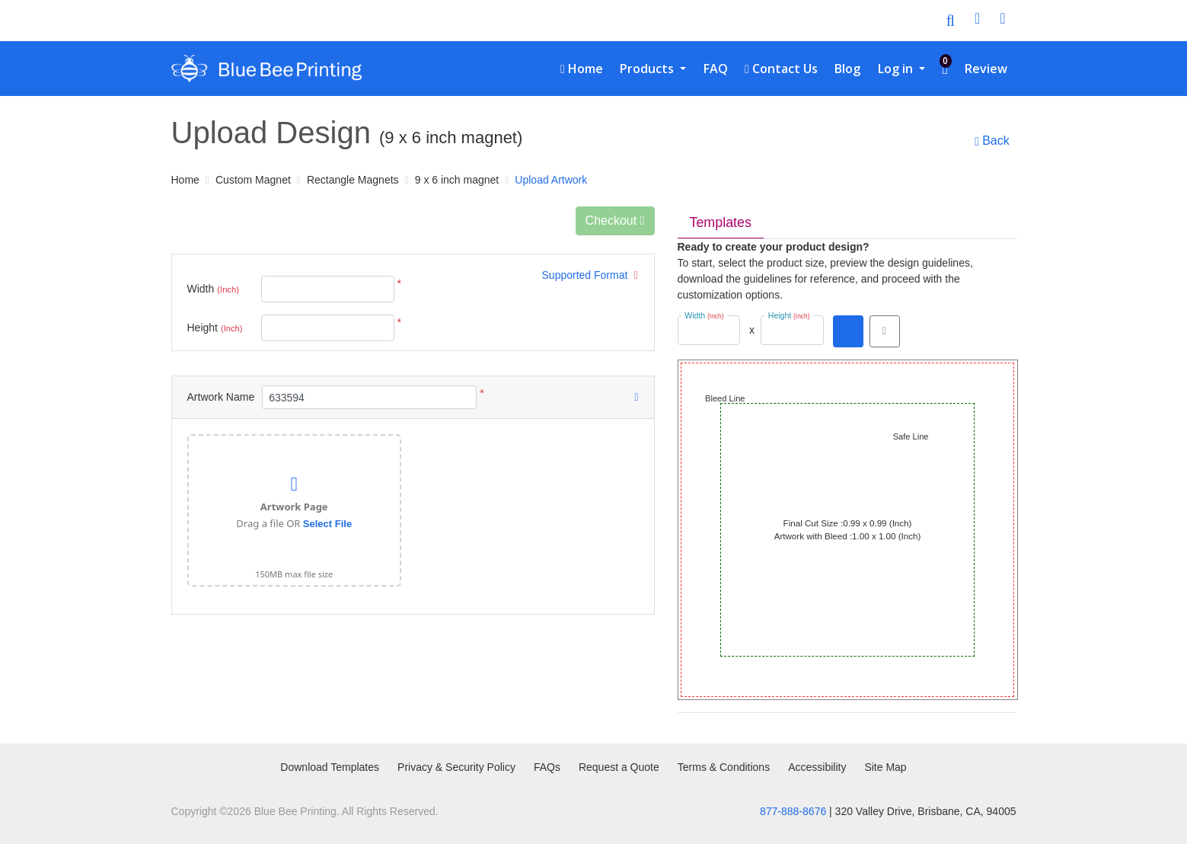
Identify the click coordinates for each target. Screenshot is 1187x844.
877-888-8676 (793, 811)
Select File (327, 524)
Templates (721, 222)
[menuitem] (581, 68)
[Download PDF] (848, 331)
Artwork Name (221, 397)
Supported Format (590, 275)
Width (213, 289)
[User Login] (977, 20)
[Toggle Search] (951, 20)
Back (992, 141)
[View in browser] (885, 331)
